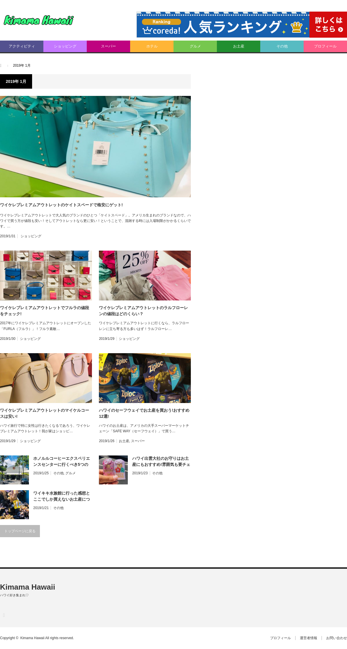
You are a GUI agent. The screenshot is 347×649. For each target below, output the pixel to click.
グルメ (195, 46)
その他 (282, 46)
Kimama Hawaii (27, 587)
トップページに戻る (20, 531)
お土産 (238, 46)
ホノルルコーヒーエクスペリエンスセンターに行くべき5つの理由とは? (61, 462)
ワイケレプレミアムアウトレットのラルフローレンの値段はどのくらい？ (143, 310)
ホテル (152, 46)
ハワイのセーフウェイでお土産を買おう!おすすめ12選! (144, 413)
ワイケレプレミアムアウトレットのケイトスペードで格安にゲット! (61, 205)
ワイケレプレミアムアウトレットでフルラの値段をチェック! (44, 310)
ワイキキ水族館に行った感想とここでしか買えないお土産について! (61, 496)
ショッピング (65, 46)
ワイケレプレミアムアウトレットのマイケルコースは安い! (44, 413)
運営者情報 (308, 638)
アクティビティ (22, 46)
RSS (3, 615)
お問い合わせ (336, 638)
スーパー (108, 46)
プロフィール (325, 46)
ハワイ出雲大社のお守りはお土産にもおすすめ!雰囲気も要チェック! (161, 462)
